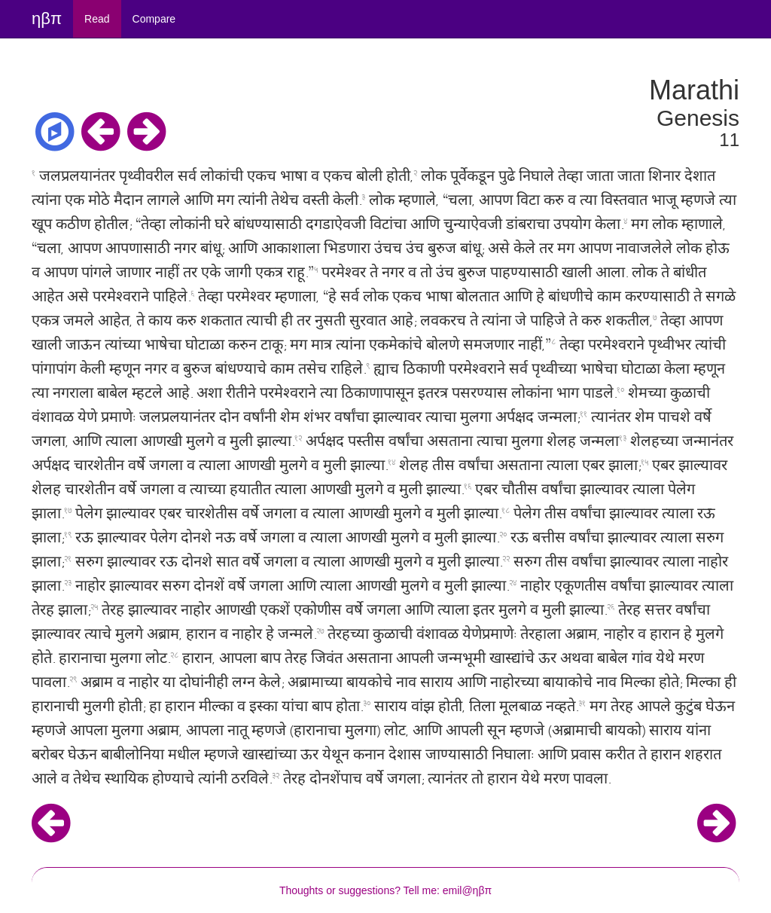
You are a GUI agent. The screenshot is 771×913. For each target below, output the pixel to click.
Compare (154, 19)
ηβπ (47, 18)
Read (96, 19)
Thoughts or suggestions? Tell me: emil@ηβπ (385, 890)
